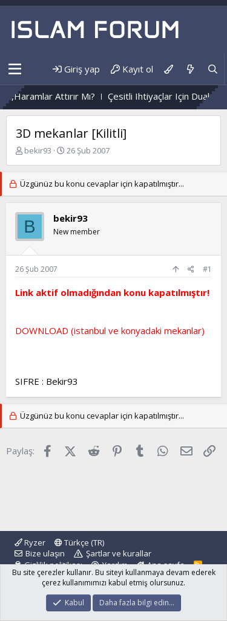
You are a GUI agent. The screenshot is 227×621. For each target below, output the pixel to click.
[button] (14, 69)
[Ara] (213, 69)
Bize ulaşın (45, 553)
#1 (207, 269)
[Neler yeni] (190, 69)
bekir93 (37, 150)
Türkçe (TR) (79, 542)
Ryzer (30, 542)
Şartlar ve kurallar (118, 553)
